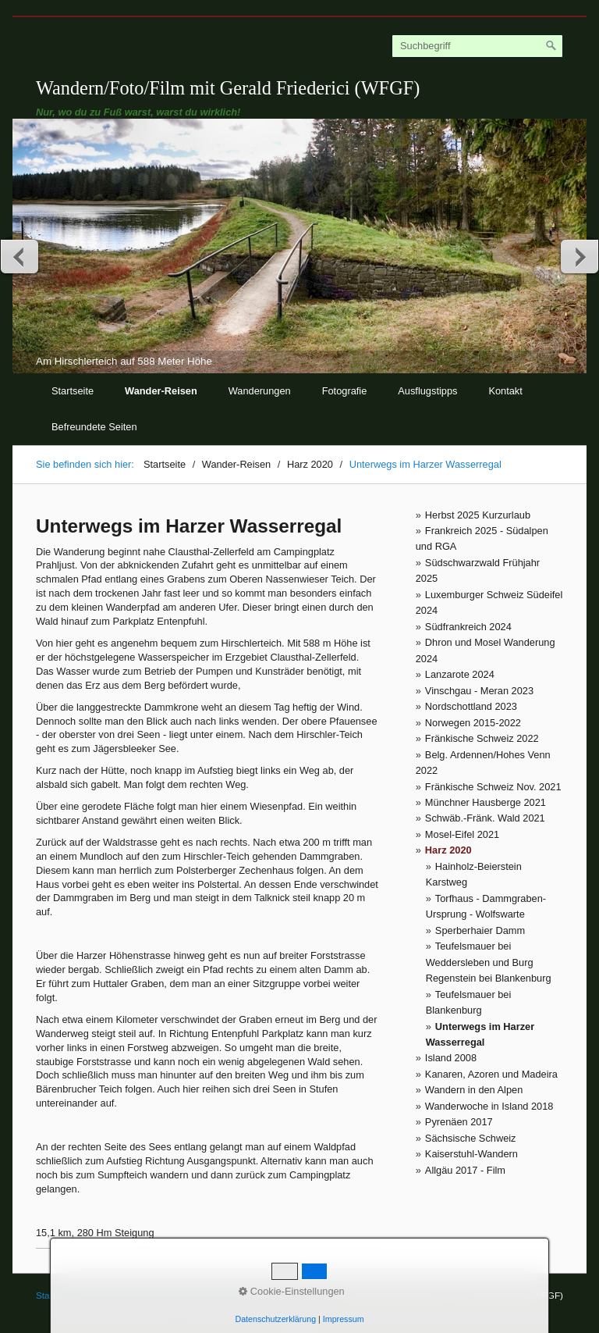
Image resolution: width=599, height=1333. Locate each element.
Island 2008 (451, 1058)
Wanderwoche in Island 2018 (489, 1106)
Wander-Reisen (161, 391)
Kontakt (505, 391)
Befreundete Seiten (94, 427)
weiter (578, 256)
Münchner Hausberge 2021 (485, 802)
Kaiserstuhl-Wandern (471, 1154)
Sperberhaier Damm (480, 930)
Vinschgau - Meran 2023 (479, 691)
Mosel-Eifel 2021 (462, 834)
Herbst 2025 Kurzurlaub (477, 515)
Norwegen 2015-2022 (473, 723)
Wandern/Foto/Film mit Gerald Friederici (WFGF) (228, 87)
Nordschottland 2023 (471, 706)
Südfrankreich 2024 (468, 627)
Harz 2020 (448, 850)
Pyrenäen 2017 (459, 1122)
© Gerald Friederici (221, 1295)
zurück (20, 256)
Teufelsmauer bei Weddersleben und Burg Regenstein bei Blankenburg (488, 962)
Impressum (149, 1295)
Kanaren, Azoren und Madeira (491, 1074)
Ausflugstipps (427, 391)
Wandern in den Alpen (474, 1090)
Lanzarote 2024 (459, 674)
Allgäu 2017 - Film (465, 1170)
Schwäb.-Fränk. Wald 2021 (485, 818)
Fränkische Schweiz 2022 (482, 738)
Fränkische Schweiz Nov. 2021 (493, 787)
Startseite (72, 391)
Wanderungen (260, 391)
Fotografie (344, 391)
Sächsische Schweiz (470, 1138)
